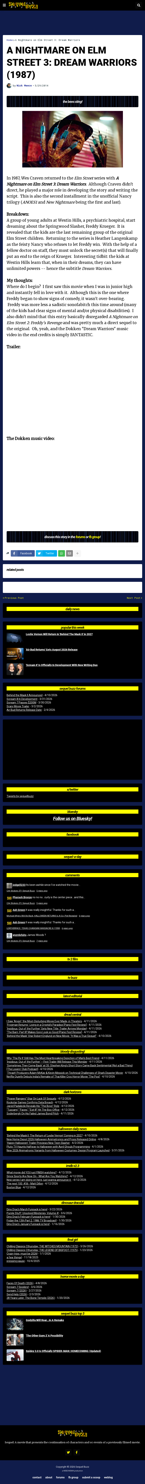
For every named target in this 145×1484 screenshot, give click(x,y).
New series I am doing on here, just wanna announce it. (39, 1179)
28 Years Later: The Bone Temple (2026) (31, 1297)
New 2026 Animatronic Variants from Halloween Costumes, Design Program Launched (58, 1150)
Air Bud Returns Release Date (24, 709)
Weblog (108, 1477)
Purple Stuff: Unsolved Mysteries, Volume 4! (33, 1213)
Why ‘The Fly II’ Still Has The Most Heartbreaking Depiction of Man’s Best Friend (53, 1058)
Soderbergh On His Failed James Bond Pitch (33, 1113)
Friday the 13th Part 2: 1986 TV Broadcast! (32, 1220)
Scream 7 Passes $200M (21, 702)
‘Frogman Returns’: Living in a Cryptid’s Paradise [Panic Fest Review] (47, 1024)
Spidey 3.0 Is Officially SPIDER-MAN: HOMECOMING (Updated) (63, 1351)
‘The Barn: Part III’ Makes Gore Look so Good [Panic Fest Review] (44, 1032)
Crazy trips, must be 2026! (22, 1253)
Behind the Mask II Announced (24, 695)
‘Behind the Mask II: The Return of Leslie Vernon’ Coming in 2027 (45, 1135)
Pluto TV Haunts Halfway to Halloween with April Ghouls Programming (48, 1146)
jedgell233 (19, 885)
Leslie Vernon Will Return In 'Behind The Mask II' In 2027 (59, 634)
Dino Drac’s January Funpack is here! (28, 1224)
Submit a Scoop (91, 1477)
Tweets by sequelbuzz (20, 796)
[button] (4, 5)
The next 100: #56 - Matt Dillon (25, 1183)
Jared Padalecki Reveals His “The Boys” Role (33, 1105)
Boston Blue (14, 1187)
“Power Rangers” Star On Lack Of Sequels (31, 1098)
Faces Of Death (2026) (20, 1283)
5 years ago (41, 891)
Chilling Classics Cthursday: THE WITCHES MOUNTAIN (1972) (42, 1246)
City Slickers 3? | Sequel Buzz (21, 891)
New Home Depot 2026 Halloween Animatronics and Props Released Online (51, 1139)
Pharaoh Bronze (22, 897)
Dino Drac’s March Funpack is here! (27, 1209)
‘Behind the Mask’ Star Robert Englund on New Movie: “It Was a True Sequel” (51, 1035)
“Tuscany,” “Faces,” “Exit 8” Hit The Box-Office (33, 1109)
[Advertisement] (72, 22)
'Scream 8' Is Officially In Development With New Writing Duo (62, 665)
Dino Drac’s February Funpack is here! (28, 1216)
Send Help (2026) (17, 1294)
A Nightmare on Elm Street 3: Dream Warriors (47, 40)
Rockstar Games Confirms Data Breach (30, 1102)
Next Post (133, 598)
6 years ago (84, 916)
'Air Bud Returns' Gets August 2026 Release (52, 649)
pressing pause (16, 1261)
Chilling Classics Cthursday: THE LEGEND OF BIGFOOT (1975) (42, 1250)
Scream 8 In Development (22, 698)
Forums (60, 1477)
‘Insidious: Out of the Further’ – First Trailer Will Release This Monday (47, 1061)
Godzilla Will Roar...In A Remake (45, 1320)
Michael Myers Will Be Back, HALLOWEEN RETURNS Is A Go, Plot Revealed (42, 916)
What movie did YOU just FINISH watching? (32, 1172)
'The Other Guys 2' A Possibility (44, 1335)
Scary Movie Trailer (18, 706)
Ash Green (19, 910)
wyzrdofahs (19, 935)
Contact (37, 1477)
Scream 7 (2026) (17, 1290)
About (48, 1477)
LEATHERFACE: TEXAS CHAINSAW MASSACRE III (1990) (33, 928)
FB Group (73, 1477)
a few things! (14, 1257)
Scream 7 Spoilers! (18, 1286)
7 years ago (41, 941)
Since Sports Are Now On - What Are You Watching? (37, 1176)
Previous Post (14, 598)
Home (10, 40)
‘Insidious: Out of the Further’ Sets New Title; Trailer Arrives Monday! (47, 1028)
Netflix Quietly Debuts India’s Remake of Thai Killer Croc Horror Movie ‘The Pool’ (53, 1076)
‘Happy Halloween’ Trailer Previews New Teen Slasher (38, 1142)
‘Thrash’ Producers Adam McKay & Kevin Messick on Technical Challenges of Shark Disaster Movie (65, 1072)
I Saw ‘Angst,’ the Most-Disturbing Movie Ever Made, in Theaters (44, 1021)
